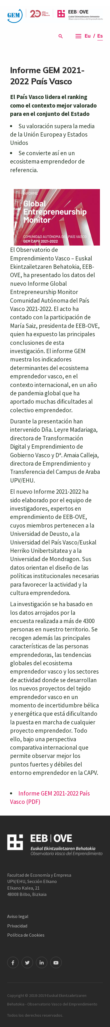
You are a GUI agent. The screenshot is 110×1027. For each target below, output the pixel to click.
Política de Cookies (26, 935)
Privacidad (17, 926)
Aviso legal (17, 916)
